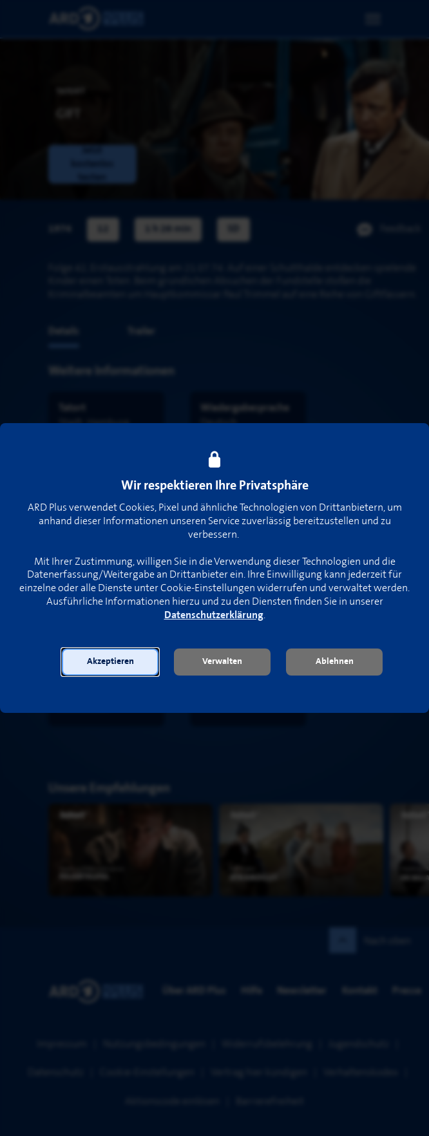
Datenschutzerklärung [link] (213, 615)
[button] (110, 662)
